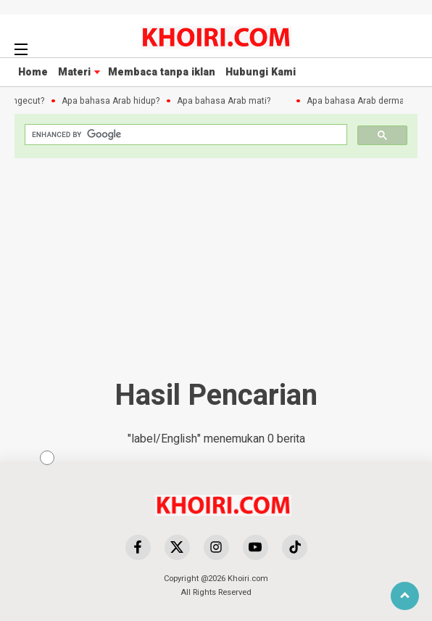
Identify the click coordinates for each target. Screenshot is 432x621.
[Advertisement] (266, 515)
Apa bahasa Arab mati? (225, 101)
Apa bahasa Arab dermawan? (367, 101)
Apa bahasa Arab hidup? (112, 101)
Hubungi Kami (260, 72)
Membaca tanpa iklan (161, 72)
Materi (74, 72)
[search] (184, 134)
